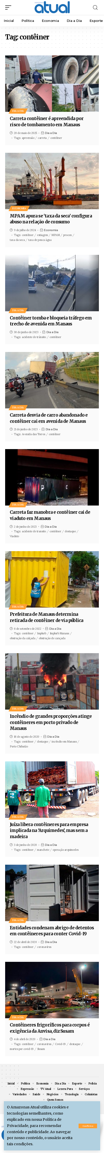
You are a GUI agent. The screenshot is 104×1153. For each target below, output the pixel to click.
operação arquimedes (66, 850)
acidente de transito (34, 531)
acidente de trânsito (34, 337)
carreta (42, 138)
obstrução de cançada (52, 638)
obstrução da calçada (22, 638)
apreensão (28, 138)
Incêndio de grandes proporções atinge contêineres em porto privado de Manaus (51, 722)
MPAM (55, 235)
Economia (19, 208)
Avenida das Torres (33, 434)
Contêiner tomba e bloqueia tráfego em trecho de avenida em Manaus (51, 321)
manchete (43, 850)
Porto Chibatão (19, 746)
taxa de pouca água (39, 240)
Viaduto (14, 536)
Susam (41, 1049)
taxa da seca (17, 240)
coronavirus (44, 1044)
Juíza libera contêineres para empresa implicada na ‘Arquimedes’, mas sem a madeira (49, 831)
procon (67, 235)
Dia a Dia (18, 111)
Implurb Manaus (59, 633)
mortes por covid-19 (22, 1049)
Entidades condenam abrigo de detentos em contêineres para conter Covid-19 (52, 931)
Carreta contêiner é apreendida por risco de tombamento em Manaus (46, 122)
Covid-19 (60, 1044)
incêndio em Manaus (64, 741)
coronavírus (44, 947)
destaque (70, 531)
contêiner (56, 138)
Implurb (41, 633)
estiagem (42, 235)
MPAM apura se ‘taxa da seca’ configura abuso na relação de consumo (51, 219)
